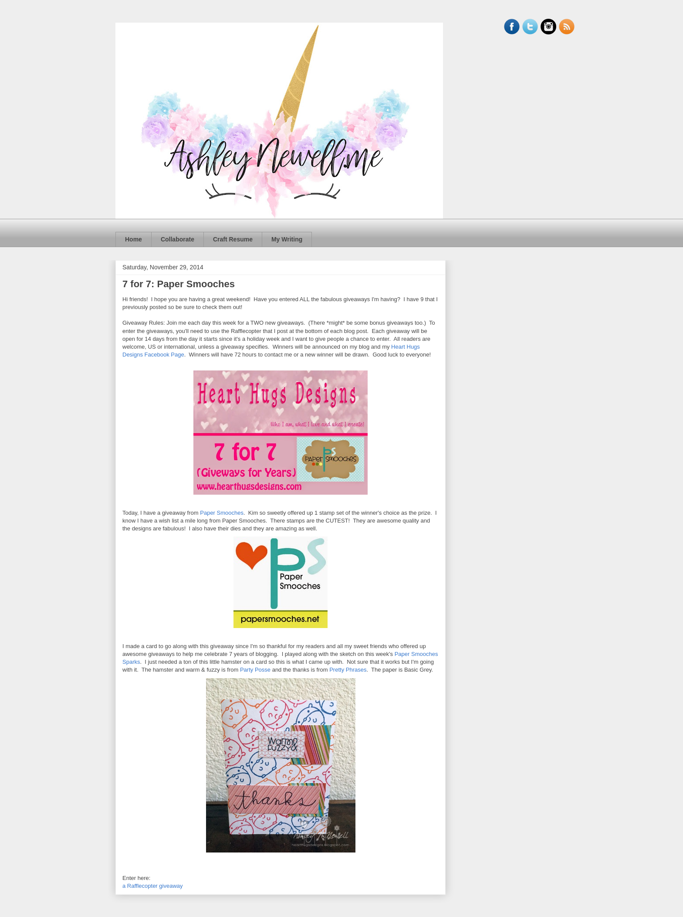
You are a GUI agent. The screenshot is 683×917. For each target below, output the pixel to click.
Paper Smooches (221, 512)
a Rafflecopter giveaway (152, 886)
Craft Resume (233, 239)
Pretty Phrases (347, 669)
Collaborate (177, 239)
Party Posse (255, 669)
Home (133, 239)
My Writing (286, 239)
